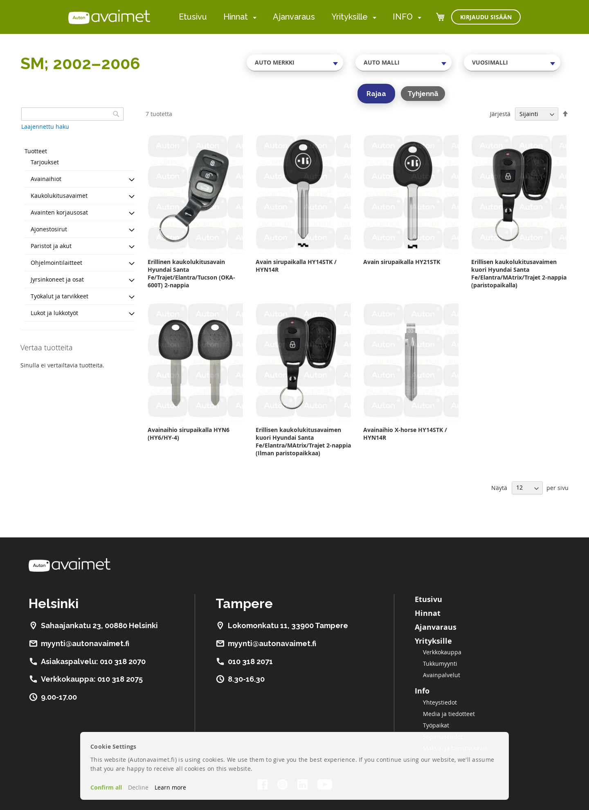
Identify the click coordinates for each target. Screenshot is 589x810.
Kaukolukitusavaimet (59, 195)
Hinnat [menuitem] (235, 17)
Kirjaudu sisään (486, 17)
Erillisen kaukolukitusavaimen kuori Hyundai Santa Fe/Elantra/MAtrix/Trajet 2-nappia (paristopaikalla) (519, 273)
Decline (138, 787)
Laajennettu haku (45, 126)
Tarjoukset (45, 162)
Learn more (170, 787)
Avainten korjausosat (59, 212)
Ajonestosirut (49, 229)
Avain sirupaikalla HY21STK (401, 262)
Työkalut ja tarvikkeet (59, 296)
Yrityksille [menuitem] (349, 17)
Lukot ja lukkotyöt (54, 313)
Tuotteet (36, 151)
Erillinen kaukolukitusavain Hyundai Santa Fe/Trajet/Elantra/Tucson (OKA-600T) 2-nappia (191, 273)
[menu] (300, 17)
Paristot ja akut (51, 246)
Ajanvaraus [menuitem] (294, 17)
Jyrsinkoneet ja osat (57, 279)
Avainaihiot (46, 179)
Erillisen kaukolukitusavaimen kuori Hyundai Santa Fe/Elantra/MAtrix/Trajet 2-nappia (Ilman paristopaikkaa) (303, 441)
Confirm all (106, 787)
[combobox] (295, 62)
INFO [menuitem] (403, 17)
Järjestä (500, 114)
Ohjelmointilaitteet (56, 262)
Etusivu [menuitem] (193, 17)
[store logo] (109, 17)
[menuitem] (253, 17)
